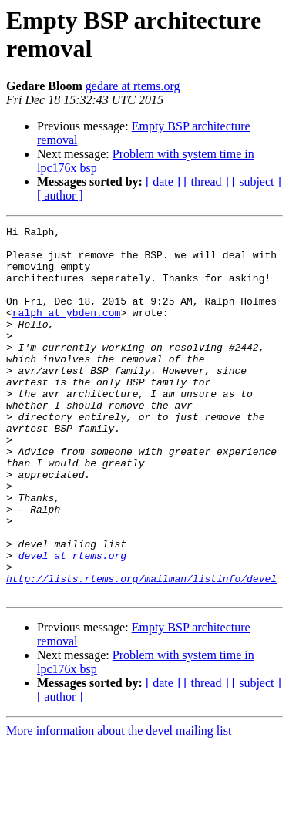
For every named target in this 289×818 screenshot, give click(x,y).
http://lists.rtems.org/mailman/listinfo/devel (141, 650)
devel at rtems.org (72, 622)
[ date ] (163, 181)
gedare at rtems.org (133, 86)
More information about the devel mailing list (118, 804)
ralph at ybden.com (66, 331)
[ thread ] (206, 181)
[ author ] (60, 195)
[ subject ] (256, 181)
